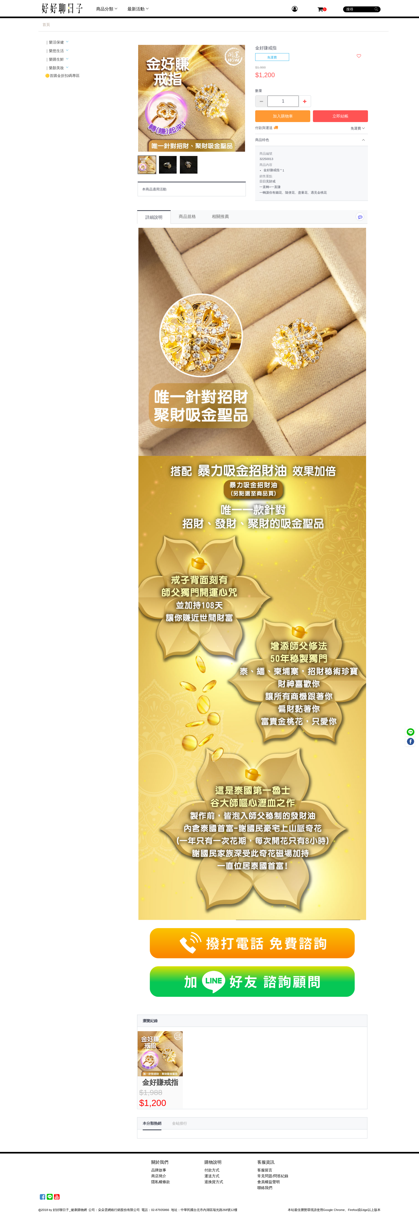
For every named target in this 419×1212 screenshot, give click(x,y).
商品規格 (187, 216)
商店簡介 (158, 1176)
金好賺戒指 (160, 1082)
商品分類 (107, 8)
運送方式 (211, 1176)
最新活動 (138, 8)
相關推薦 (220, 216)
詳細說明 (153, 217)
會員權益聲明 (268, 1182)
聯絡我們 (264, 1188)
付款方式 (211, 1170)
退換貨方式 (213, 1182)
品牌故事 (158, 1170)
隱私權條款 (160, 1182)
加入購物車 (283, 116)
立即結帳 (340, 116)
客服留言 (264, 1170)
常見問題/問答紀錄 (272, 1176)
